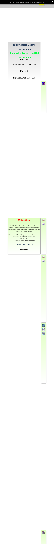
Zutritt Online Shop (24, 244)
